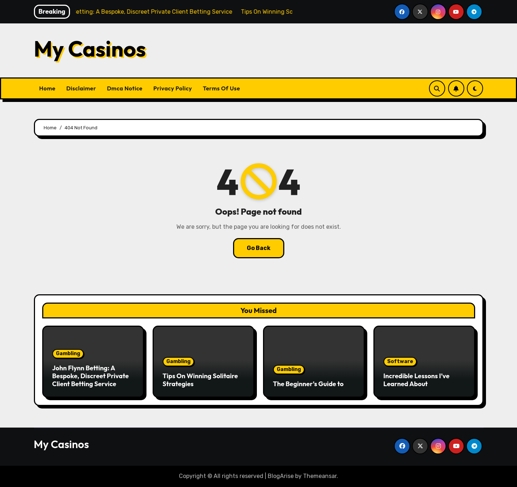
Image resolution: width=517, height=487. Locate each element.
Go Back (259, 248)
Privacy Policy (172, 88)
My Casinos (90, 48)
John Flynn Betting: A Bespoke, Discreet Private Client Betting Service (90, 376)
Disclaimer (81, 88)
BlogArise (281, 476)
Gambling (68, 353)
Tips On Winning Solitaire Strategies (200, 380)
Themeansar (320, 476)
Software (400, 361)
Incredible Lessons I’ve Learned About (417, 380)
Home (47, 88)
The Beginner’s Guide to (308, 384)
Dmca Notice (125, 88)
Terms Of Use (221, 88)
